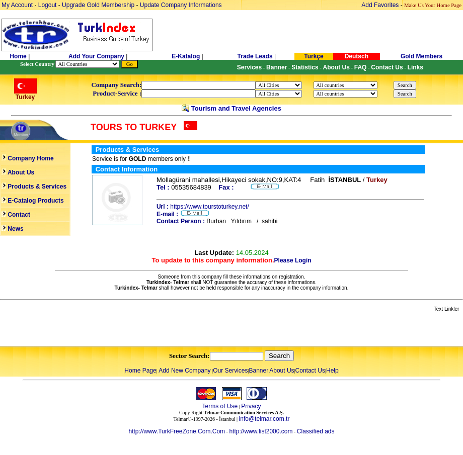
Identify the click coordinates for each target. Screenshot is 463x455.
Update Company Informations (181, 5)
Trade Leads (255, 56)
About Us (281, 370)
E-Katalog (186, 56)
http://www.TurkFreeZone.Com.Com (176, 431)
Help (332, 370)
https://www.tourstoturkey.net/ (209, 206)
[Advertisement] (119, 330)
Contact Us (310, 370)
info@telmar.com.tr (264, 418)
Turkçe (313, 56)
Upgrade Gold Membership (99, 5)
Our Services (230, 370)
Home (19, 56)
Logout (47, 5)
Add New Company (184, 370)
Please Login (293, 260)
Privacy (251, 406)
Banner (259, 370)
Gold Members (421, 56)
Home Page (140, 370)
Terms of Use (220, 406)
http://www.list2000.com (260, 431)
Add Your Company (97, 56)
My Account (18, 5)
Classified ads (316, 431)
